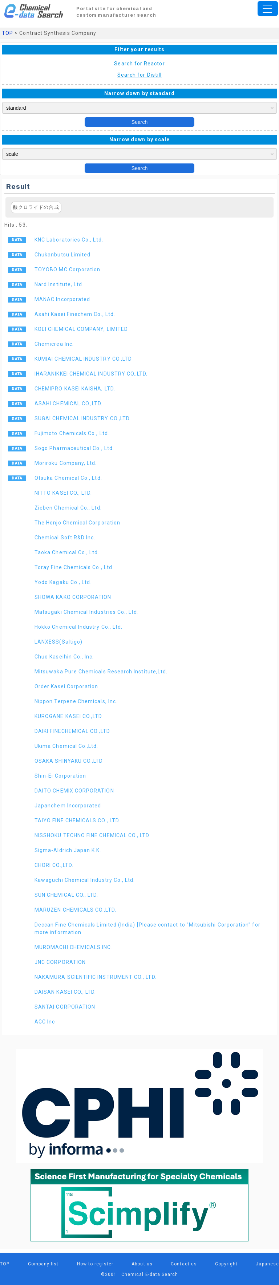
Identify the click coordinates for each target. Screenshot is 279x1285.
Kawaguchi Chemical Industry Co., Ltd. (85, 880)
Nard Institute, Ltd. (59, 284)
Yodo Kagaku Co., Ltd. (63, 582)
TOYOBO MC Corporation (67, 269)
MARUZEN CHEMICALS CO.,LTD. (75, 910)
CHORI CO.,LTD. (54, 865)
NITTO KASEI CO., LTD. (63, 493)
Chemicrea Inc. (54, 344)
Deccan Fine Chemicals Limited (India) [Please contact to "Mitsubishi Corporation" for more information (147, 928)
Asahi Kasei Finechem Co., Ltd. (75, 314)
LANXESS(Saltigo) (58, 642)
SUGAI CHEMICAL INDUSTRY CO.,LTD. (83, 418)
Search (139, 122)
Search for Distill (139, 75)
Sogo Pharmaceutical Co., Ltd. (74, 448)
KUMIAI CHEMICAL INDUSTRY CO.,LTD (83, 359)
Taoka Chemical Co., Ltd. (67, 552)
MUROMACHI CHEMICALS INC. (74, 947)
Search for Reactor (139, 63)
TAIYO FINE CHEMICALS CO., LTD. (77, 820)
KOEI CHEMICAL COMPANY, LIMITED (81, 329)
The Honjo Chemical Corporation (77, 523)
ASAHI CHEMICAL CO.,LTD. (69, 403)
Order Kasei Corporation (66, 686)
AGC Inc (45, 1022)
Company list (43, 1263)
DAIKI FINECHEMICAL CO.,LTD (72, 731)
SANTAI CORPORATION (65, 1007)
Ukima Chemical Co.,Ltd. (66, 746)
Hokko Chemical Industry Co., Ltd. (78, 627)
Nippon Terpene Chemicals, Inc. (76, 701)
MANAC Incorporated (62, 299)
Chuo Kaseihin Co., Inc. (64, 657)
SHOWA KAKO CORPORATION (73, 597)
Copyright (226, 1263)
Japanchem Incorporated (68, 805)
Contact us (184, 1263)
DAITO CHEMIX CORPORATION (74, 791)
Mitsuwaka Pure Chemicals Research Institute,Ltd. (101, 671)
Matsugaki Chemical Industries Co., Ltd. (87, 612)
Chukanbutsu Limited (62, 255)
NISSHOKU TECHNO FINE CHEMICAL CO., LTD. (93, 835)
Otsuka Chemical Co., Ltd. (68, 478)
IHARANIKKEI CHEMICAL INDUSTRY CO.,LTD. (91, 374)
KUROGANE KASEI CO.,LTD (68, 716)
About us (142, 1263)
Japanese (267, 1263)
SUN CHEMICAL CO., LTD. (66, 895)
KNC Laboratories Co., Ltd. (69, 240)
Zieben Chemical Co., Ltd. (68, 508)
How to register (95, 1263)
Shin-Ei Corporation (60, 776)
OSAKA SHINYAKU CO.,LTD (69, 761)
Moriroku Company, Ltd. (66, 463)
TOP (7, 33)
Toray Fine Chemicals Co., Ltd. (74, 567)
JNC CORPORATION (60, 962)
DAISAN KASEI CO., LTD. (65, 992)
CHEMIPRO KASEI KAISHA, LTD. (75, 389)
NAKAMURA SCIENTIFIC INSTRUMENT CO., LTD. (96, 977)
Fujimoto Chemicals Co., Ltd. (72, 433)
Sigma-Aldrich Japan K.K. (68, 850)
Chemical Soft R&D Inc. (65, 537)
